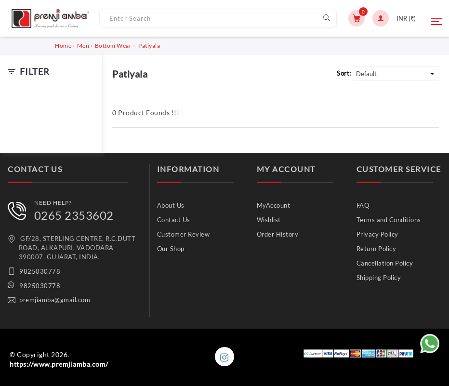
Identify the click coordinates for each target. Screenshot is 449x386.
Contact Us (173, 220)
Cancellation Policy (385, 263)
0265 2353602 (74, 215)
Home (63, 45)
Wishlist (269, 220)
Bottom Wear (113, 45)
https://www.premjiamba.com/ (59, 364)
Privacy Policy (377, 234)
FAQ (363, 205)
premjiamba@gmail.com (54, 300)
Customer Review (183, 234)
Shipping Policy (379, 277)
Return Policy (376, 249)
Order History (278, 234)
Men (83, 45)
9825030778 (39, 271)
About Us (171, 205)
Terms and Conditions (389, 220)
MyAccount (274, 205)
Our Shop (171, 249)
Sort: (344, 73)
